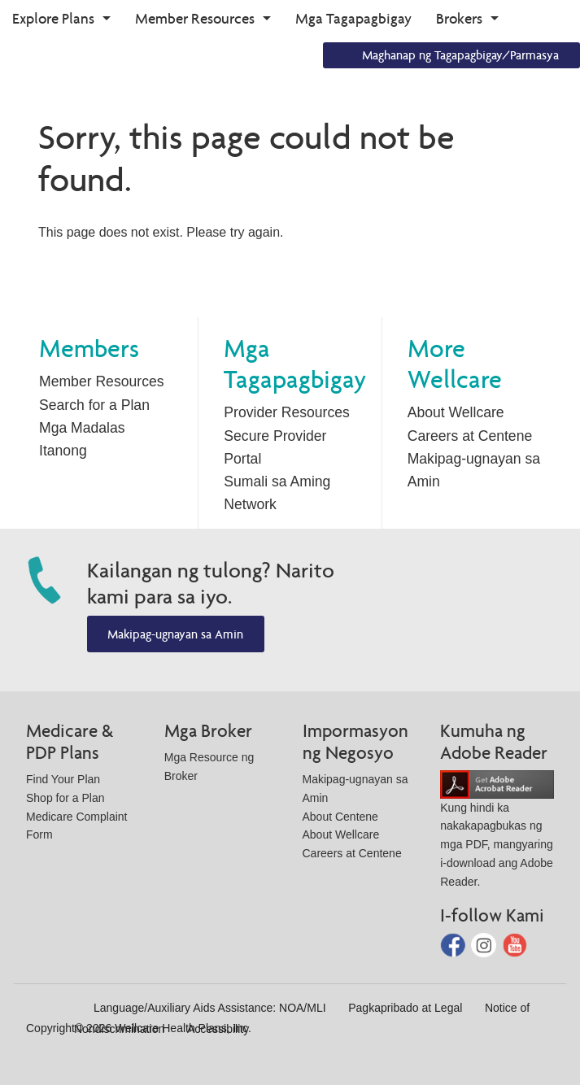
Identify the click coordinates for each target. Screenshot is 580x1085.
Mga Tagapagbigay (353, 18)
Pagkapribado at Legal (405, 1007)
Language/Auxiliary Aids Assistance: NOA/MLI (210, 1007)
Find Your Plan (63, 779)
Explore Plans (53, 18)
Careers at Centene (470, 436)
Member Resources (195, 18)
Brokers (459, 18)
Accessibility (218, 1028)
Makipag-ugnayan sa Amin (175, 634)
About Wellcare (456, 412)
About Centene (340, 816)
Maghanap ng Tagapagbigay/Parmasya (460, 55)
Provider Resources (287, 412)
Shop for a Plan (65, 797)
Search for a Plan (94, 405)
